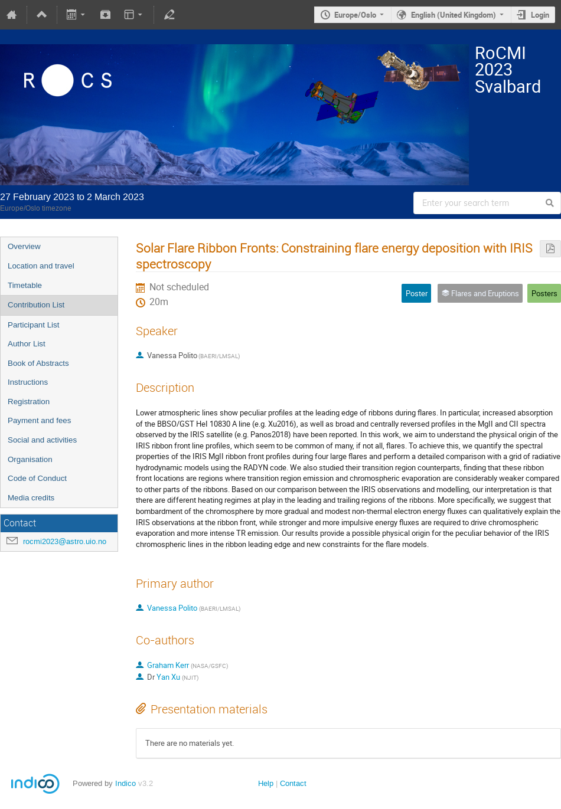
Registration (29, 401)
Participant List (33, 324)
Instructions (28, 382)
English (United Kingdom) (453, 14)
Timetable (25, 285)
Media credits (31, 497)
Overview (24, 246)
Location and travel (41, 265)
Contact (293, 783)
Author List (26, 343)
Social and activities (42, 439)
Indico (125, 783)
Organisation (30, 459)
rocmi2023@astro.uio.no (64, 541)
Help (265, 783)
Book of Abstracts (38, 363)
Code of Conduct (37, 478)
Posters (544, 293)
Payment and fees (39, 420)
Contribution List (36, 304)
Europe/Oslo (355, 14)
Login (540, 14)
